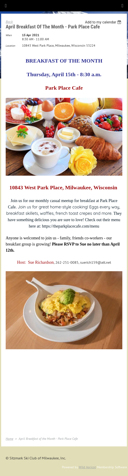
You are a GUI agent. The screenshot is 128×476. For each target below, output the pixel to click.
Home (9, 439)
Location (10, 45)
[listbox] (103, 22)
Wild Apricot (87, 467)
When (9, 35)
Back (9, 21)
